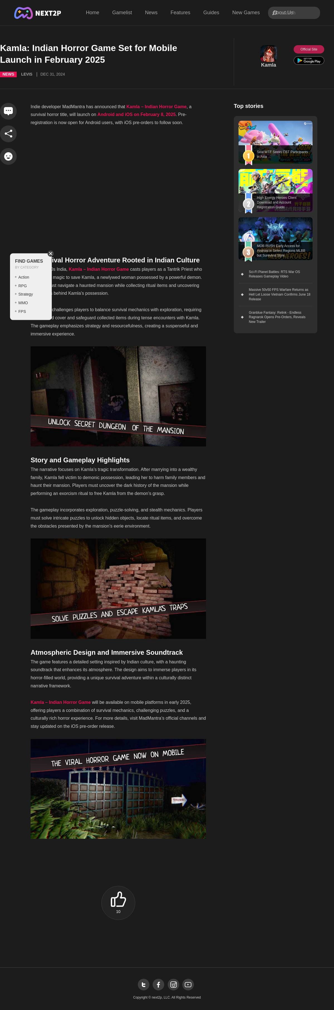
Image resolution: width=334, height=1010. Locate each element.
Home (92, 12)
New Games (246, 12)
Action (23, 277)
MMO (23, 303)
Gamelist (122, 12)
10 (118, 911)
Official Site (309, 49)
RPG (22, 285)
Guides (211, 12)
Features (180, 12)
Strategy (25, 294)
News (151, 12)
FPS (22, 311)
